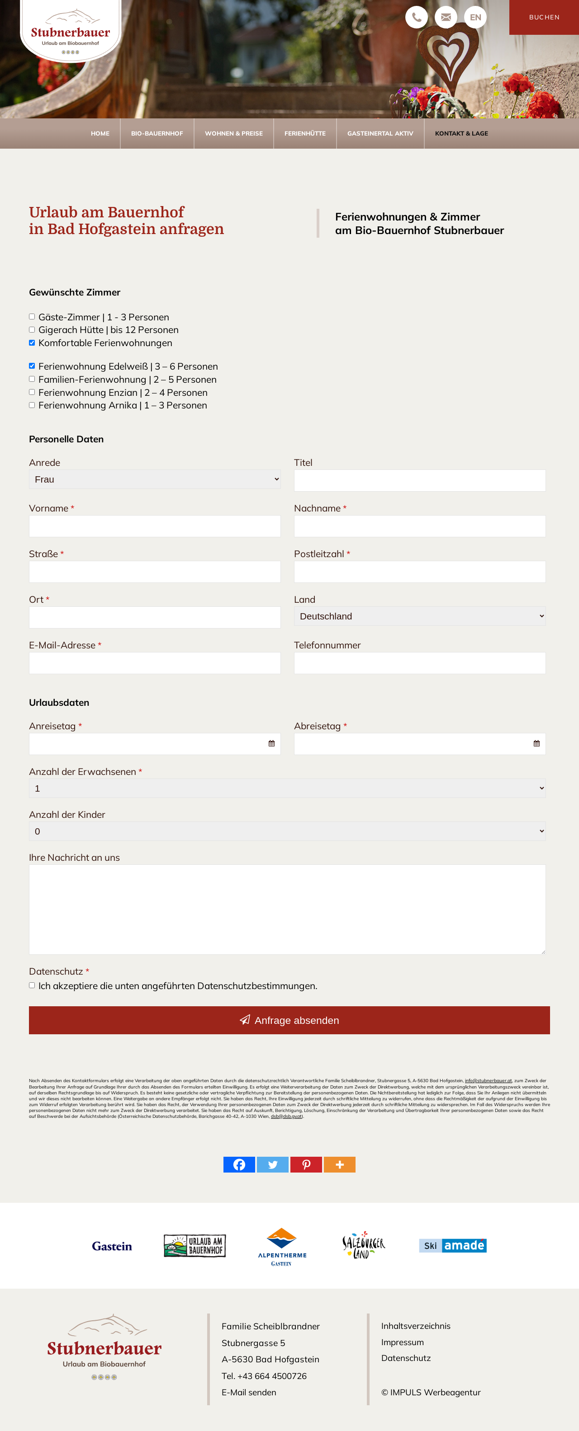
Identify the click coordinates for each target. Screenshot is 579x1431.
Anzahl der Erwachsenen (85, 771)
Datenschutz (59, 971)
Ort (39, 599)
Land (304, 599)
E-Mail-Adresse (65, 645)
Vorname (51, 508)
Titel (303, 462)
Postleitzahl (322, 553)
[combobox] (155, 744)
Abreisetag (320, 726)
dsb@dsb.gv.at (287, 1116)
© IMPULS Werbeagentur (432, 1393)
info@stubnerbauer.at (488, 1081)
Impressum (403, 1342)
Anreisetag (55, 726)
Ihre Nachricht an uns (74, 857)
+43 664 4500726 (274, 1375)
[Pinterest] (306, 1164)
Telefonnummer (327, 645)
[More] (340, 1164)
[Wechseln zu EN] (475, 17)
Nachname (320, 508)
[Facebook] (239, 1164)
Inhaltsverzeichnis (417, 1325)
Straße (46, 553)
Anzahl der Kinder (67, 814)
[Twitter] (273, 1164)
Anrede (44, 462)
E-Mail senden (250, 1391)
